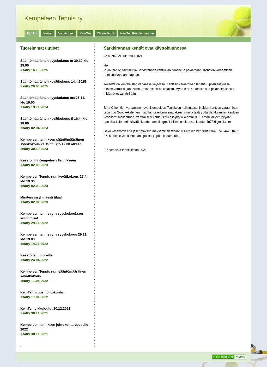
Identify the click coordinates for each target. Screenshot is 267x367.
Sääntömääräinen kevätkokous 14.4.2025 (53, 81)
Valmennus (66, 33)
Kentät (47, 33)
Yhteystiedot (105, 33)
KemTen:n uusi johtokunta (41, 292)
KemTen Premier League (137, 33)
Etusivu (32, 33)
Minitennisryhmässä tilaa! (41, 197)
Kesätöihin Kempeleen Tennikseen (48, 160)
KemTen (85, 33)
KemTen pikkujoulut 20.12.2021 (45, 308)
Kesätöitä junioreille (36, 255)
